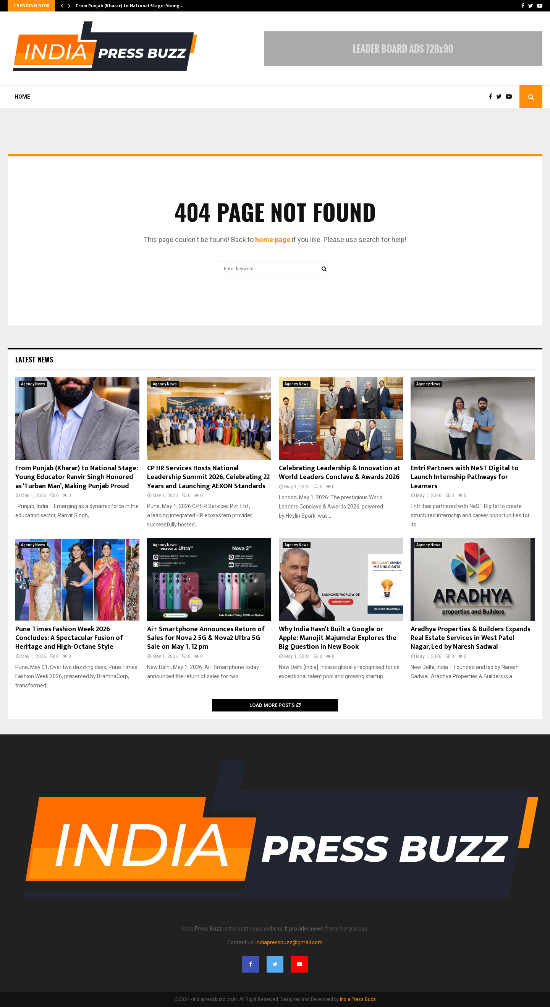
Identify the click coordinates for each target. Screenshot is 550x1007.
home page (272, 240)
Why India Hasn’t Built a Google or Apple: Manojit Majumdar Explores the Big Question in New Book (337, 638)
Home (22, 97)
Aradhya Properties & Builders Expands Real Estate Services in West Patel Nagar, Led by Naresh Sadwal (471, 638)
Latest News (34, 359)
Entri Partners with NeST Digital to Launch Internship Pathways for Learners (465, 477)
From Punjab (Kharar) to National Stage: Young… (129, 6)
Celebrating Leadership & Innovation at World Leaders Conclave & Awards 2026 (339, 473)
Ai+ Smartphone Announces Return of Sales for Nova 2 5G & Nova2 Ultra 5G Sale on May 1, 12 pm (206, 638)
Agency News (33, 384)
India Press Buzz (358, 999)
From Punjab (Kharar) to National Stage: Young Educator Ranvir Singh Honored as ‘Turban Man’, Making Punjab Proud (76, 477)
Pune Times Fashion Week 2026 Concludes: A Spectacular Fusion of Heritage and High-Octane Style (69, 638)
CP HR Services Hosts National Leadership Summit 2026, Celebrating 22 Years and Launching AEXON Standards (208, 477)
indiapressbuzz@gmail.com (289, 942)
